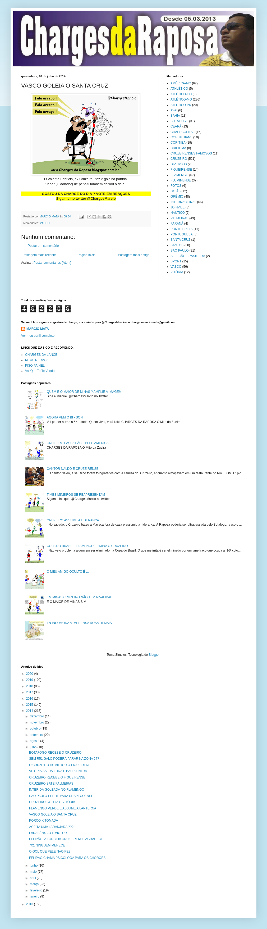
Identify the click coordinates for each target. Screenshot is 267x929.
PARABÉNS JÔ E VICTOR (48, 833)
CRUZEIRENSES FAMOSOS (191, 153)
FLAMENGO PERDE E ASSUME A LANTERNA (62, 808)
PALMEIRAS (179, 218)
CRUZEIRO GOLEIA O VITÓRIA (52, 802)
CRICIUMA (178, 148)
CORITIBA (178, 142)
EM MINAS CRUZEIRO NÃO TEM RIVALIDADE (81, 597)
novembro (37, 722)
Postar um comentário (43, 246)
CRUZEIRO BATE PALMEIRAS (51, 783)
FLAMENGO (179, 175)
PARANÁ (177, 223)
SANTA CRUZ (180, 240)
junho (34, 865)
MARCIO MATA (37, 329)
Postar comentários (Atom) (52, 263)
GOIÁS (176, 191)
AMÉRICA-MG (181, 83)
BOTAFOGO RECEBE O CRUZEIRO (55, 752)
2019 (30, 680)
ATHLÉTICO (179, 88)
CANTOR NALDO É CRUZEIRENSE (73, 469)
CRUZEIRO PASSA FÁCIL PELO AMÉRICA (78, 443)
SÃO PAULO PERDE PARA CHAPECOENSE (61, 796)
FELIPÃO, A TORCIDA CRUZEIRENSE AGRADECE (66, 839)
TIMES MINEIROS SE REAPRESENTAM (76, 495)
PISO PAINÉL (35, 365)
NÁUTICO (178, 213)
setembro (37, 735)
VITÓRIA (177, 272)
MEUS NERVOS (36, 360)
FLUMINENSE (181, 180)
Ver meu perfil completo (37, 336)
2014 (30, 711)
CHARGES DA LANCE (41, 355)
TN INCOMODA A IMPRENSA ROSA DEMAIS (79, 623)
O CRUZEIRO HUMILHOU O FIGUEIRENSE (61, 765)
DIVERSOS (179, 164)
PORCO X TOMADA (43, 820)
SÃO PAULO (179, 250)
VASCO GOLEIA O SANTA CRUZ (53, 814)
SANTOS (177, 245)
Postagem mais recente (39, 255)
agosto (35, 741)
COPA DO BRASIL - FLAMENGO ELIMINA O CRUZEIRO (87, 546)
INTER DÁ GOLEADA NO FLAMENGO (56, 789)
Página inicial (86, 255)
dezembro (37, 716)
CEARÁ (176, 126)
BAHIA (175, 115)
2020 (30, 674)
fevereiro (36, 890)
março (35, 884)
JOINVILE (178, 207)
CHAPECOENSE (183, 132)
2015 (30, 705)
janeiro (35, 896)
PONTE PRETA (182, 229)
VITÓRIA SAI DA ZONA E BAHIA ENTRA (58, 771)
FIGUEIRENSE (181, 169)
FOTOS (176, 186)
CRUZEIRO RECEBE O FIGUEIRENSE (57, 777)
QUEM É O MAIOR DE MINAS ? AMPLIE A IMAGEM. (84, 392)
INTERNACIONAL (183, 202)
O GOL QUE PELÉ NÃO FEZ (49, 851)
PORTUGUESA (182, 234)
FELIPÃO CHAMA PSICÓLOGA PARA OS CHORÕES (67, 858)
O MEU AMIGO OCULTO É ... (68, 571)
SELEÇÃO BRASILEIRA (188, 256)
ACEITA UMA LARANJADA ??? (51, 827)
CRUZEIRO (179, 159)
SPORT (176, 261)
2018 (30, 686)
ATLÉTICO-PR (181, 105)
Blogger (154, 655)
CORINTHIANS (181, 137)
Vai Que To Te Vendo (39, 371)
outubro (36, 728)
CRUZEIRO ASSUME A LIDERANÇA (73, 520)
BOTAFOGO (179, 121)
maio (34, 871)
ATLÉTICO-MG (181, 99)
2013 (30, 904)
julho (34, 747)
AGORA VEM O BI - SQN (65, 417)
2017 (30, 692)
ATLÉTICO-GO (181, 94)
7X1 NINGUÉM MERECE (47, 845)
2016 (30, 698)
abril (33, 878)
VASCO (45, 223)
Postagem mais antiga (133, 255)
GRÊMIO (177, 196)
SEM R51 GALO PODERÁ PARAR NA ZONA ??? (64, 758)
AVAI (174, 110)
